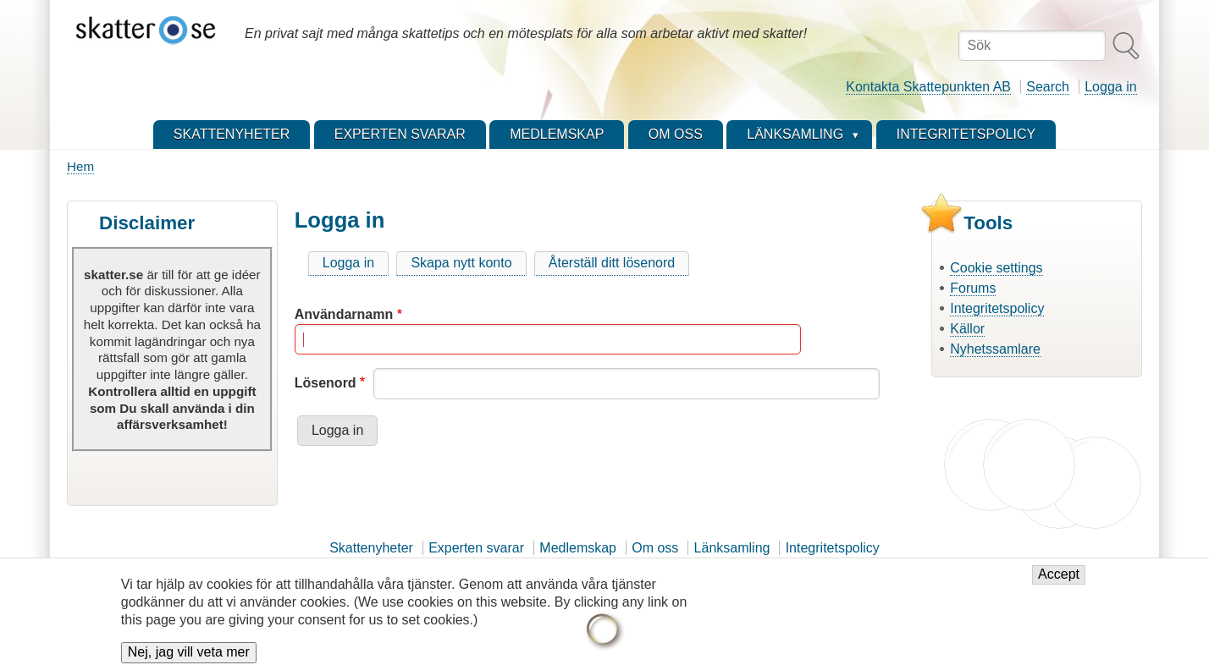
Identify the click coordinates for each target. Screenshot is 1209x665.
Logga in (1110, 87)
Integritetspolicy (997, 308)
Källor (967, 329)
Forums (973, 288)
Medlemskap (577, 548)
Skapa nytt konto (461, 263)
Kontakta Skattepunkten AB (928, 87)
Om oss (655, 548)
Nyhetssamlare (995, 349)
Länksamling (732, 548)
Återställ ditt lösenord (612, 263)
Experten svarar (476, 548)
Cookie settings (996, 268)
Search (1047, 87)
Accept (1058, 581)
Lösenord (325, 383)
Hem (80, 166)
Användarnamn (344, 314)
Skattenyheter (371, 548)
